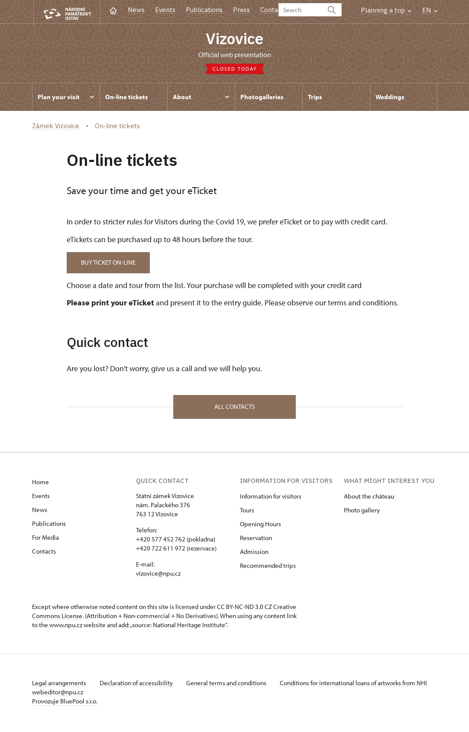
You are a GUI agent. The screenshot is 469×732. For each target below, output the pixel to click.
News (136, 10)
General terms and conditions (230, 685)
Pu (35, 525)
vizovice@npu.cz (158, 575)
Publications (204, 10)
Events (165, 10)
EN (429, 10)
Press (241, 10)
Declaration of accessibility (138, 685)
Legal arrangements (59, 685)
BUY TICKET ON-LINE (110, 263)
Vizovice (234, 39)
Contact (272, 10)
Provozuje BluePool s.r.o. (64, 703)
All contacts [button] (234, 409)
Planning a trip (386, 10)
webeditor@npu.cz (83, 694)
